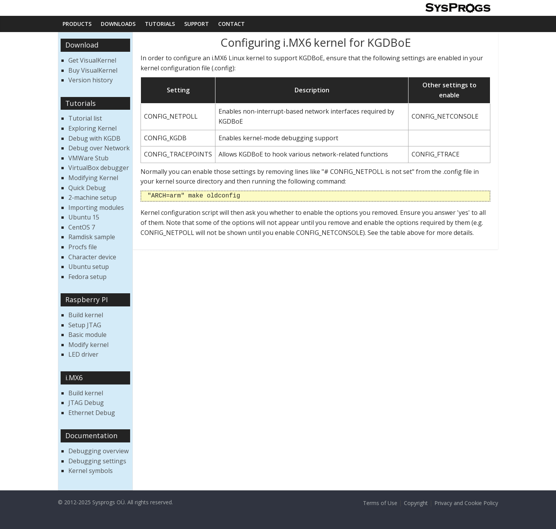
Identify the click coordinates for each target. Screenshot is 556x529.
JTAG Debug (86, 402)
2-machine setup (92, 197)
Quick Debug (87, 188)
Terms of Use (380, 503)
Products (77, 23)
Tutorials (160, 23)
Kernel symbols (90, 470)
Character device (92, 257)
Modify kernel (88, 344)
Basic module (87, 334)
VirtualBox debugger (98, 167)
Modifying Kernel (93, 177)
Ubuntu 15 (83, 217)
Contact (231, 23)
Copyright (416, 503)
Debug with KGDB (94, 138)
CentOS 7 (81, 227)
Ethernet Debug (91, 412)
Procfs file (82, 247)
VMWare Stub (88, 158)
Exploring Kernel (92, 128)
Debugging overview (98, 451)
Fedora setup (87, 276)
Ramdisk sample (91, 237)
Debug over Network (99, 148)
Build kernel (85, 315)
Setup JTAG (84, 325)
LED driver (83, 354)
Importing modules (96, 207)
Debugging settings (97, 461)
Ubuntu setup (88, 266)
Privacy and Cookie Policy (466, 503)
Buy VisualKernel (92, 70)
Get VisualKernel (92, 60)
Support (196, 23)
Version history (90, 80)
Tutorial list (85, 118)
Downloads (118, 23)
